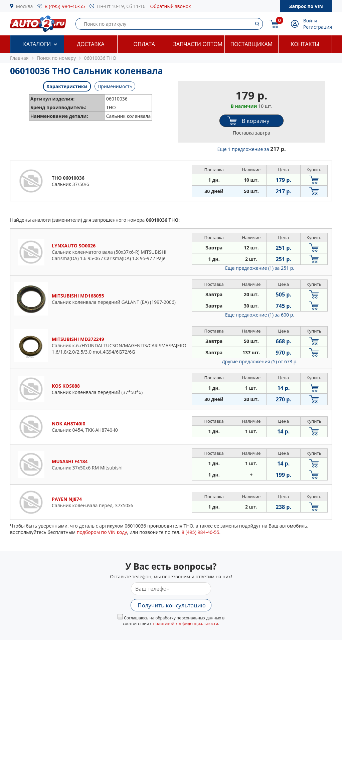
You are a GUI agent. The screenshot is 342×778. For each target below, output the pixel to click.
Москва (24, 6)
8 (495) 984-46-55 (65, 6)
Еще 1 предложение (251, 149)
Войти (310, 20)
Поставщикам (251, 44)
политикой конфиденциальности (185, 623)
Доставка (91, 44)
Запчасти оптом (197, 44)
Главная (19, 58)
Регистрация (317, 27)
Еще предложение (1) (259, 268)
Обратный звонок (170, 6)
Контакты (305, 44)
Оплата (144, 44)
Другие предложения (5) (260, 361)
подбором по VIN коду (102, 532)
